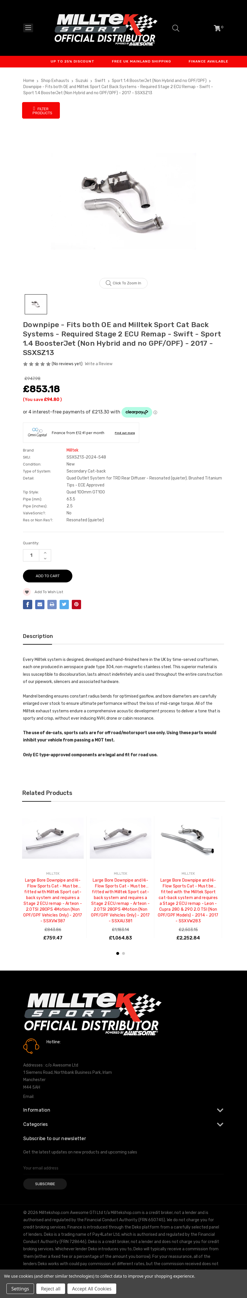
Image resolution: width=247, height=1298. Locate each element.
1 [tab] (117, 953)
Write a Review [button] (98, 363)
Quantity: (31, 543)
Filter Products (42, 110)
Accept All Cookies (92, 1288)
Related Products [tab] (47, 792)
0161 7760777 (62, 1050)
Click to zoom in (124, 283)
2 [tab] (123, 953)
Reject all (50, 1288)
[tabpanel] (53, 877)
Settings (20, 1288)
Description (38, 636)
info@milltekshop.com (56, 1096)
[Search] (176, 28)
